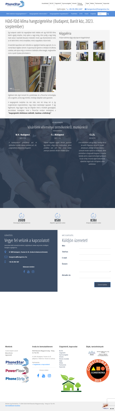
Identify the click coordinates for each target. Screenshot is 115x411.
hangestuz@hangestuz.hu (97, 9)
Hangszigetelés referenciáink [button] (38, 14)
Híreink (74, 3)
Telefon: (65, 251)
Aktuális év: (66, 275)
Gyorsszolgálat (66, 3)
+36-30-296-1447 (74, 9)
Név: (63, 245)
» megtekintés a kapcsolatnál (41, 364)
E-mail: (64, 258)
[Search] (102, 13)
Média (92, 3)
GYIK (81, 14)
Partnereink (98, 3)
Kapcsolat (106, 3)
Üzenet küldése (102, 284)
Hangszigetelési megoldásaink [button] (59, 14)
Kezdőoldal (45, 3)
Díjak (87, 3)
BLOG (51, 3)
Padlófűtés (74, 14)
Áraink (86, 14)
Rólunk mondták (80, 4)
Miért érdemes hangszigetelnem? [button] (16, 14)
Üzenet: (65, 264)
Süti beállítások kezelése (12, 406)
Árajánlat (93, 14)
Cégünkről (58, 3)
